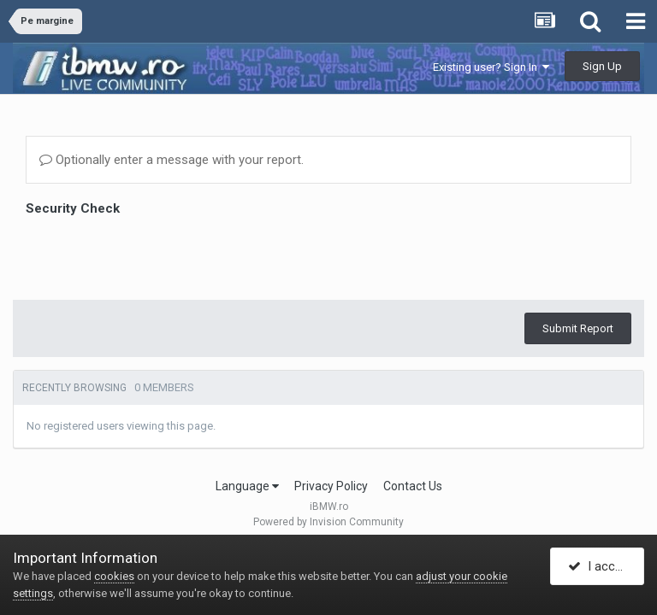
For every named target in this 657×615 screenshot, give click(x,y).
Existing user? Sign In (491, 67)
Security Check (73, 208)
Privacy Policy (331, 486)
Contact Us (412, 486)
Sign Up (602, 66)
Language (247, 486)
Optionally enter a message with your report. (171, 159)
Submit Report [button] (577, 328)
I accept (600, 566)
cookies (114, 576)
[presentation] (156, 253)
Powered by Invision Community (328, 522)
